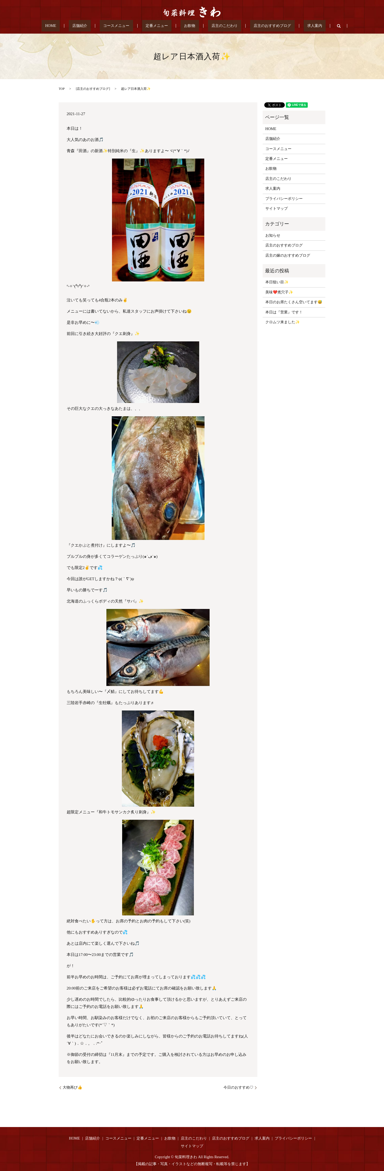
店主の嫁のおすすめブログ (287, 255)
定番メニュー (160, 26)
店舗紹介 (97, 26)
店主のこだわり (214, 26)
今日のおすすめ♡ (238, 1087)
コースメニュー (127, 26)
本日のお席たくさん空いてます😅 (293, 302)
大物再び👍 (72, 1087)
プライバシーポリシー (284, 199)
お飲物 (186, 26)
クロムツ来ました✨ (282, 322)
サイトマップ (276, 209)
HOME (75, 26)
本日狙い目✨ (277, 282)
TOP (62, 89)
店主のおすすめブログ (254, 26)
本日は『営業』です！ (284, 312)
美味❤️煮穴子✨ (279, 292)
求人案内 (289, 26)
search (310, 26)
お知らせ (272, 235)
